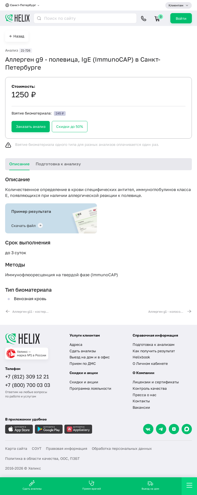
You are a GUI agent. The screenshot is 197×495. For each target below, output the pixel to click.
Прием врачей (91, 485)
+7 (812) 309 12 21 (27, 376)
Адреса (76, 344)
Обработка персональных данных (122, 448)
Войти (181, 18)
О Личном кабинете (150, 363)
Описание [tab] (19, 163)
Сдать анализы (83, 351)
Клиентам (176, 5)
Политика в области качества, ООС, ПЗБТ (42, 458)
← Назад (16, 36)
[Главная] (34, 339)
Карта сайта (16, 448)
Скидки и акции (84, 382)
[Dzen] (174, 429)
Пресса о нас (144, 395)
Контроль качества (150, 388)
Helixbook (141, 357)
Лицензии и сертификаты (156, 382)
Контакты (141, 401)
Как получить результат (154, 351)
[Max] (187, 429)
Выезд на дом (150, 485)
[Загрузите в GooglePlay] (49, 429)
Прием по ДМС (83, 363)
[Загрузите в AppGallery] (78, 429)
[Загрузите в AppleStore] (19, 429)
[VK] (148, 429)
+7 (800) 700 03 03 (27, 385)
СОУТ (37, 448)
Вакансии (141, 407)
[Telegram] (161, 429)
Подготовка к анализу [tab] (58, 163)
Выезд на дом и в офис (90, 357)
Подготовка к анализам (153, 344)
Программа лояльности (90, 388)
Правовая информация (66, 448)
